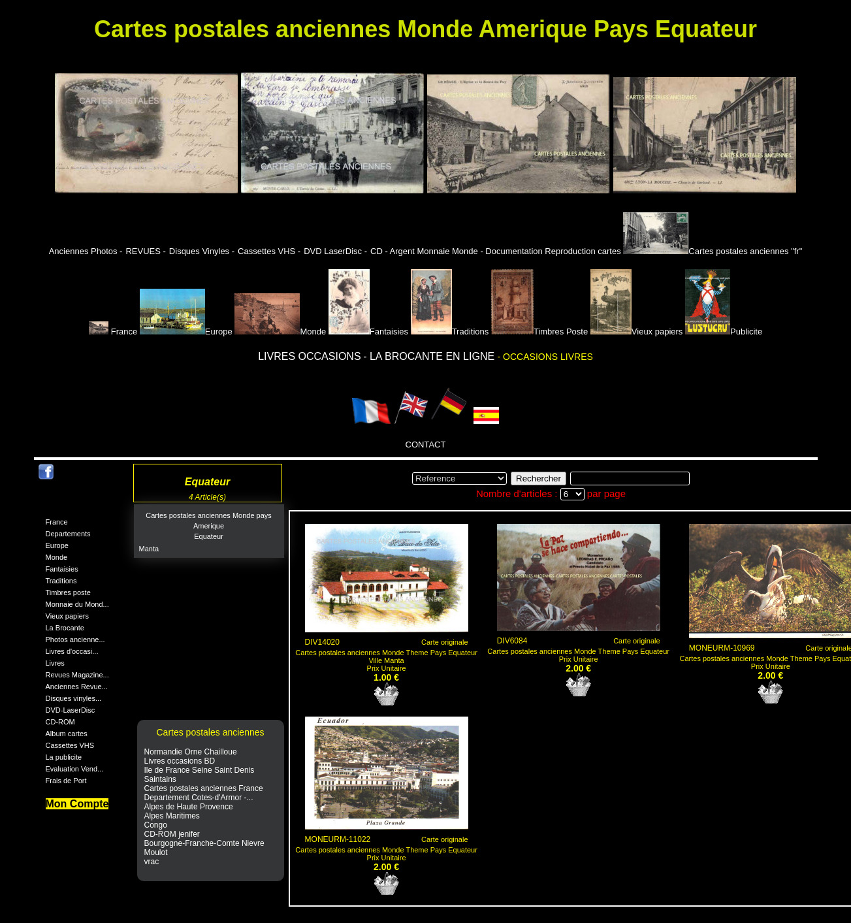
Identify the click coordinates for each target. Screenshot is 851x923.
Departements (68, 534)
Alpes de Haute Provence (188, 806)
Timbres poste (68, 592)
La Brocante (65, 628)
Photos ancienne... (75, 639)
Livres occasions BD (180, 761)
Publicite (723, 331)
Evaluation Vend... (75, 769)
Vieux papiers (636, 331)
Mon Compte (77, 803)
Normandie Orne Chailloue (190, 751)
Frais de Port (66, 781)
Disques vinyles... (74, 698)
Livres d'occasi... (72, 651)
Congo (155, 825)
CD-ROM (60, 722)
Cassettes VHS (70, 745)
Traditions (450, 331)
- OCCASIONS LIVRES (545, 356)
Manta (149, 549)
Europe (186, 331)
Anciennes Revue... (77, 686)
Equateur (208, 536)
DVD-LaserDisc (70, 710)
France (114, 331)
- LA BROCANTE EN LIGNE (430, 356)
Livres (55, 663)
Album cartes (67, 733)
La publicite (64, 757)
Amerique (208, 526)
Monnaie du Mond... (77, 604)
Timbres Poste (539, 331)
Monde (280, 331)
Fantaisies (368, 331)
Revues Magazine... (77, 675)
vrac (151, 861)
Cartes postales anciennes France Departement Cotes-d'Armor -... (203, 793)
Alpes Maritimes (172, 815)
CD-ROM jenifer (172, 834)
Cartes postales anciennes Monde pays (209, 515)
